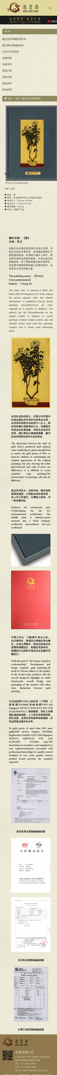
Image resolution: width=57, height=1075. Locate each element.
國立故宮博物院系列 (14, 39)
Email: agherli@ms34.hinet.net (31, 1070)
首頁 (8, 98)
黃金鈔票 (7, 89)
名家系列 (7, 64)
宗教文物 (7, 77)
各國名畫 (7, 58)
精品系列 (7, 83)
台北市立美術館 (10, 51)
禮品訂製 (7, 70)
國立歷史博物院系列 (13, 45)
